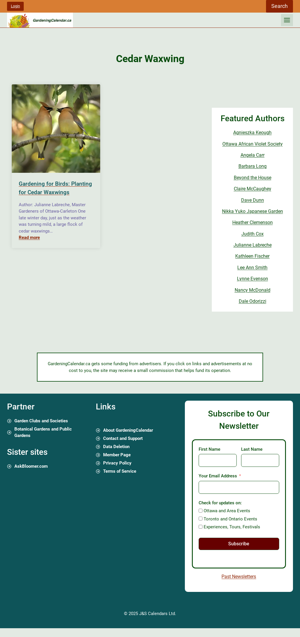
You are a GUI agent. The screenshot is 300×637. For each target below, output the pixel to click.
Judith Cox (252, 234)
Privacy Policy (117, 463)
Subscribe (238, 544)
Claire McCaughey (252, 189)
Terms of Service (119, 471)
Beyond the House (252, 177)
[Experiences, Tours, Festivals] (200, 527)
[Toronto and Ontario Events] (200, 518)
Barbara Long (252, 166)
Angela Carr (253, 155)
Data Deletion (116, 446)
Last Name (251, 449)
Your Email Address (218, 476)
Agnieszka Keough (252, 132)
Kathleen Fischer (252, 256)
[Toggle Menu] (287, 20)
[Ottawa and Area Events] (200, 511)
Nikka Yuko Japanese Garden (252, 211)
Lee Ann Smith (252, 267)
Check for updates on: (220, 502)
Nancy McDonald (252, 290)
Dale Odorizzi (252, 301)
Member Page (117, 454)
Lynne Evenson (252, 278)
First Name (209, 449)
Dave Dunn (252, 200)
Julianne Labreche (252, 245)
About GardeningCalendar (128, 430)
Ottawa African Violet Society (252, 144)
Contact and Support (123, 438)
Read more (29, 237)
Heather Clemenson (252, 222)
